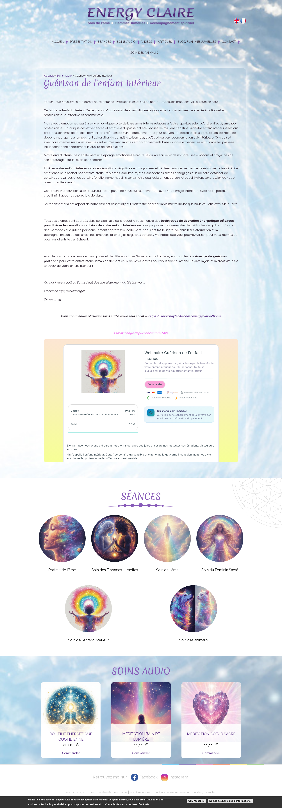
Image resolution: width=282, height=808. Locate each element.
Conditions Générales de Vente (171, 792)
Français (243, 21)
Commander (71, 753)
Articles (165, 41)
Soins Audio (126, 41)
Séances (104, 41)
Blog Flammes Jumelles (197, 41)
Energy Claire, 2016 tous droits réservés (88, 792)
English (237, 21)
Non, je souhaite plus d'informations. (230, 801)
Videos (146, 41)
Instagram (178, 777)
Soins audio (64, 75)
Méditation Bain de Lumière (141, 736)
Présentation (81, 41)
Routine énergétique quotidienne (71, 737)
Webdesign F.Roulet (203, 792)
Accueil (58, 41)
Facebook (148, 777)
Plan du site (120, 792)
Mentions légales (140, 792)
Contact (229, 41)
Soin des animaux (144, 52)
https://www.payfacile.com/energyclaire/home (184, 316)
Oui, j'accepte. (196, 801)
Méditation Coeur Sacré (211, 734)
